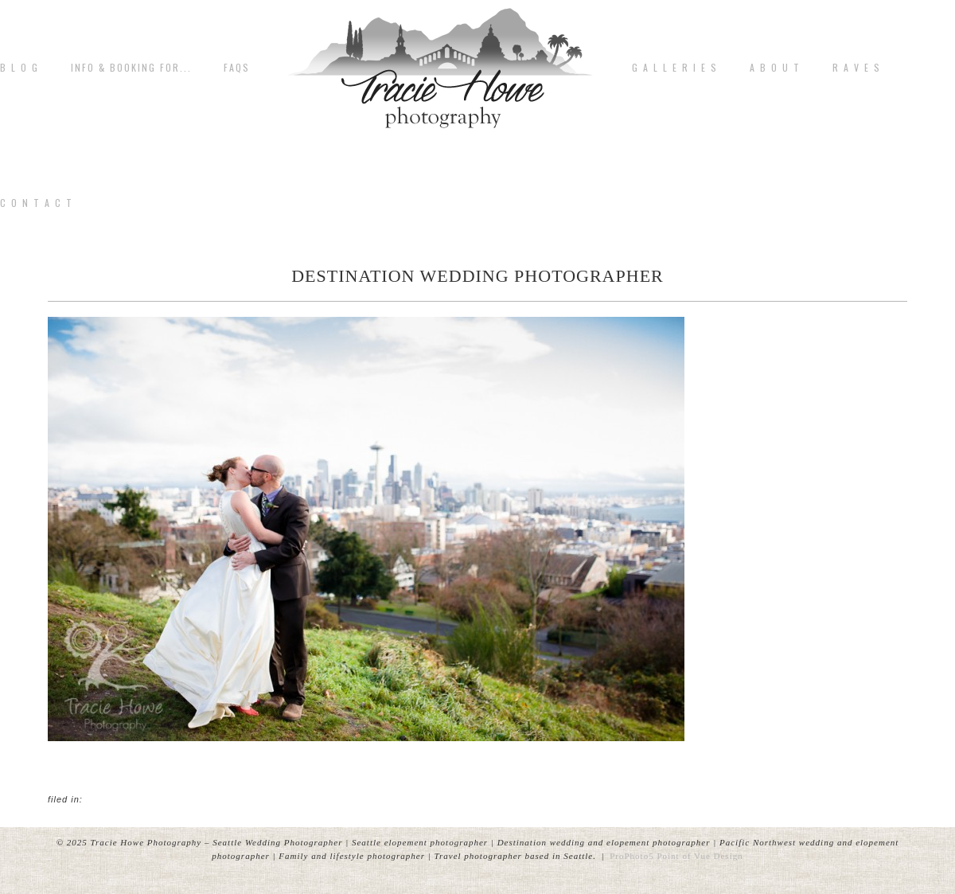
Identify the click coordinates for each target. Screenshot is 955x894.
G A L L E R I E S (675, 67)
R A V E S (856, 67)
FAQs (237, 67)
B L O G (19, 67)
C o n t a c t (36, 203)
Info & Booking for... (131, 67)
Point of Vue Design (700, 856)
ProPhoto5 (631, 856)
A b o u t (775, 67)
